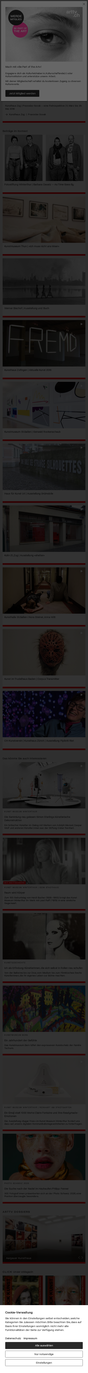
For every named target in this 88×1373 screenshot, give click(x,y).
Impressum (30, 1338)
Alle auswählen (44, 1345)
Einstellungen (44, 1362)
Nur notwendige (44, 1354)
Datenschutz (13, 1338)
